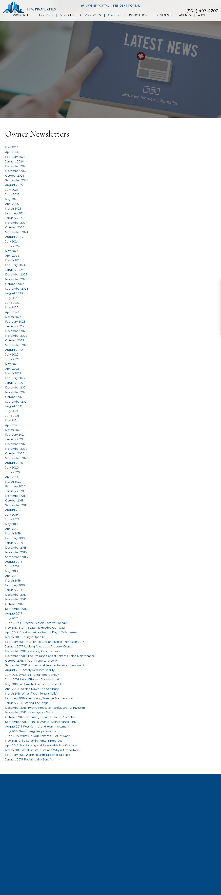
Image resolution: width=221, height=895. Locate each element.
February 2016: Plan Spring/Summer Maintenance (39, 698)
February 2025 (15, 213)
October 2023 (14, 284)
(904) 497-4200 (202, 10)
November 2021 (16, 392)
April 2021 (11, 425)
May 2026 (11, 147)
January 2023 (14, 326)
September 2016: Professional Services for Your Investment (44, 665)
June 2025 (12, 194)
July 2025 (11, 189)
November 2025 (16, 171)
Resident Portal (126, 5)
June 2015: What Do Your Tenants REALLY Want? (38, 736)
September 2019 (16, 505)
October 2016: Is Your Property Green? (31, 660)
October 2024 (14, 227)
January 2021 (14, 439)
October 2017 (14, 604)
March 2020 (13, 481)
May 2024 (11, 251)
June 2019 (12, 519)
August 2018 (13, 561)
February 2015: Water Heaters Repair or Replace (37, 754)
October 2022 (14, 340)
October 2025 (14, 175)
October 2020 (14, 453)
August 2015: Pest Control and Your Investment (37, 726)
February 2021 (15, 434)
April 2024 (12, 255)
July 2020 (12, 467)
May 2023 (11, 307)
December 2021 (16, 387)
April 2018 (11, 575)
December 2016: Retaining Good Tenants (32, 651)
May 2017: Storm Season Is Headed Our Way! (35, 627)
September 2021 (16, 401)
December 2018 (16, 547)
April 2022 (12, 368)
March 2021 (13, 430)
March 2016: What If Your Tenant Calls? (31, 693)
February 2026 (15, 156)
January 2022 (14, 382)
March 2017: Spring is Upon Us (25, 637)
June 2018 (12, 566)
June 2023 (12, 302)
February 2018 (15, 585)
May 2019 (11, 524)
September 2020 (16, 458)
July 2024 (11, 241)
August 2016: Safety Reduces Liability (30, 670)
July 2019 (11, 514)
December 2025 (16, 166)
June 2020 (12, 472)
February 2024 (15, 265)
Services (67, 15)
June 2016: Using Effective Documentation (33, 679)
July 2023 (11, 298)
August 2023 (14, 293)
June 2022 (12, 359)
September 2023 (16, 288)
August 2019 (13, 510)
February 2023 (15, 321)
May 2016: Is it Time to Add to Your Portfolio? (35, 684)
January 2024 (14, 269)
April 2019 (11, 528)
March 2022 (13, 373)
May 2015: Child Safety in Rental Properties (33, 740)
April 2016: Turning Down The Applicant (32, 689)
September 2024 (16, 232)
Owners (114, 15)
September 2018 (16, 557)
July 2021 (11, 411)
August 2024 (14, 236)
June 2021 (12, 415)
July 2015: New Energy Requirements (30, 731)
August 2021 (13, 406)
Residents (164, 15)
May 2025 (11, 199)
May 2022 (11, 364)
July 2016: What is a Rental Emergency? (32, 674)
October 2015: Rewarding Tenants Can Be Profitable (40, 717)
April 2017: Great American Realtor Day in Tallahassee (41, 632)
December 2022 (16, 331)
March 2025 (13, 208)
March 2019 (13, 533)
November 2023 (16, 279)
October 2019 (14, 500)
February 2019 (15, 538)
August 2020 (14, 462)
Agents (185, 15)
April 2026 (12, 152)
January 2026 (14, 161)
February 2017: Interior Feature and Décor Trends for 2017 (44, 641)
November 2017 (16, 599)
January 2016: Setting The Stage (27, 703)
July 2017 (11, 618)
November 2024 (16, 222)
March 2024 (13, 260)
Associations (138, 15)
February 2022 (15, 378)
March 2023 (13, 317)
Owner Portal (97, 5)
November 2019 (16, 495)
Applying (46, 15)
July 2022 (11, 354)
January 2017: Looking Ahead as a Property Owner (39, 646)
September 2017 (16, 608)
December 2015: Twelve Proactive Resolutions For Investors (45, 707)
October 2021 (14, 397)
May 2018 (11, 571)
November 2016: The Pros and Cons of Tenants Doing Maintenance (50, 656)
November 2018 (16, 552)
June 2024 (12, 246)
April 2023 (12, 312)
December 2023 (16, 274)
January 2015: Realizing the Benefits (29, 759)
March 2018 (13, 580)
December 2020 (16, 444)
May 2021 (11, 420)
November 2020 (16, 448)
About (203, 15)
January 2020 (14, 491)
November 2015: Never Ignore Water (30, 712)
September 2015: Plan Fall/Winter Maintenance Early (40, 721)
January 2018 (14, 590)
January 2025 (14, 218)
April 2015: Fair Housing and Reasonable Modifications (41, 745)
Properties (22, 15)
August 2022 (14, 349)
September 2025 (16, 180)
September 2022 (16, 345)
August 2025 (14, 185)
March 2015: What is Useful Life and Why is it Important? (42, 750)
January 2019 (14, 543)
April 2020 (12, 477)
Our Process (90, 15)
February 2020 (15, 486)
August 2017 (13, 613)
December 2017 (16, 594)
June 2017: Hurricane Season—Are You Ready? (36, 623)
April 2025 (12, 204)
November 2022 (16, 335)
